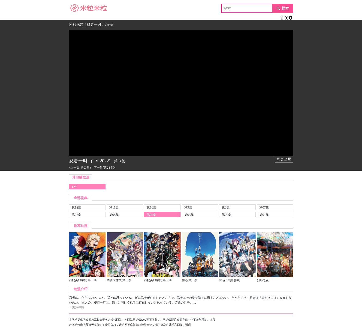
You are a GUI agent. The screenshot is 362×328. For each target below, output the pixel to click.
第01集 (264, 215)
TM (74, 187)
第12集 (76, 207)
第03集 (189, 215)
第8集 (226, 207)
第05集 (114, 215)
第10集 (151, 207)
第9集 (188, 207)
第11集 (114, 207)
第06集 (76, 215)
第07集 (264, 207)
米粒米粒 (76, 8)
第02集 (226, 215)
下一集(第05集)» (104, 167)
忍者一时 (94, 25)
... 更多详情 (76, 307)
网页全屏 (284, 159)
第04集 (151, 215)
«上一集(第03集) (80, 167)
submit (282, 8)
